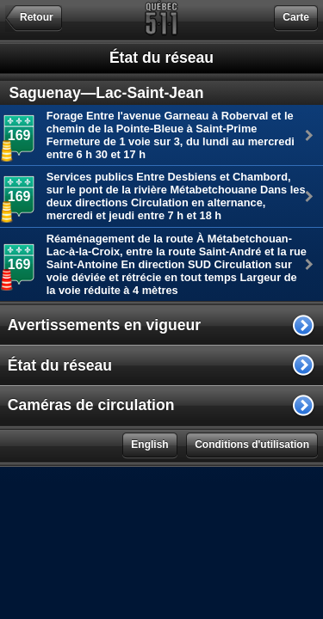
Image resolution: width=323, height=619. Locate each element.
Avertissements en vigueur (104, 325)
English (149, 444)
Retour (36, 17)
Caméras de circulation (91, 405)
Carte (296, 17)
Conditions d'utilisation (252, 444)
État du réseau (60, 365)
